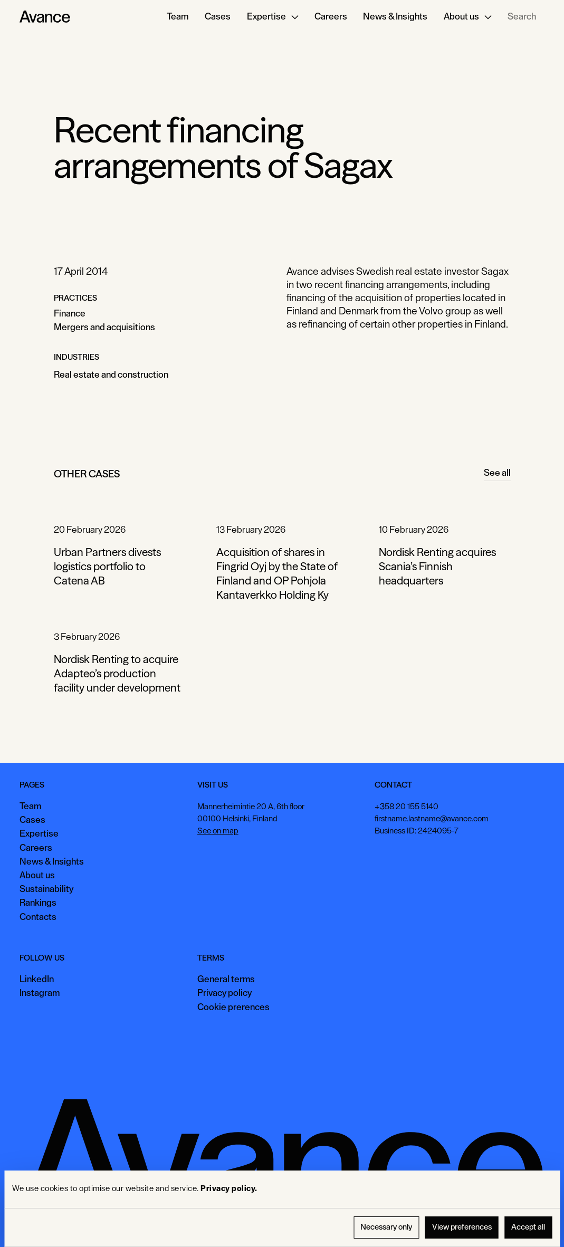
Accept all (528, 1227)
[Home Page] (45, 17)
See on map (217, 831)
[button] (273, 17)
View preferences (462, 1227)
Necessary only (386, 1227)
